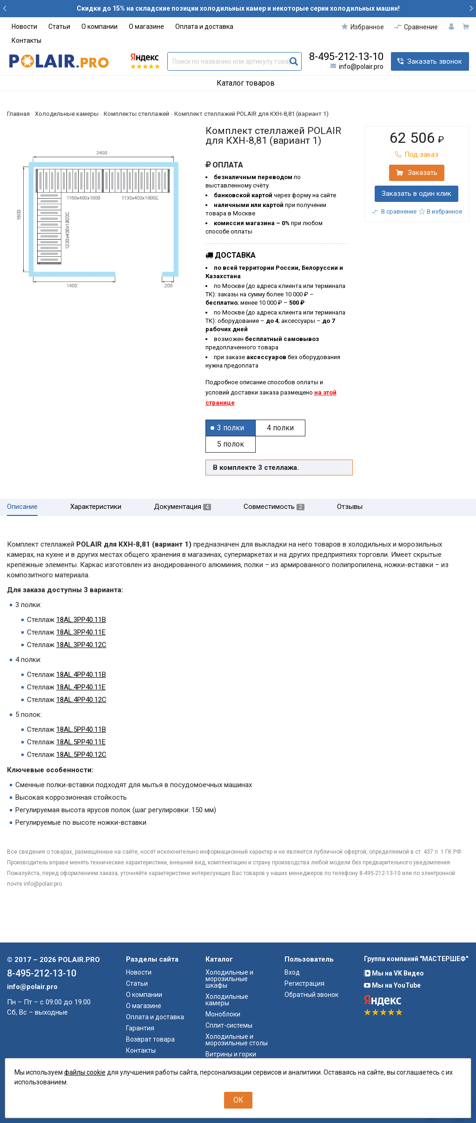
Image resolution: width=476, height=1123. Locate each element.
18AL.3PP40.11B (81, 619)
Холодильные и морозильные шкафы (229, 979)
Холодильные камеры (226, 999)
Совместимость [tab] (274, 506)
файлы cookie (85, 1072)
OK (238, 1100)
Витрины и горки (230, 1054)
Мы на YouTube (392, 985)
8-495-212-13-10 (346, 56)
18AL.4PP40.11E (81, 687)
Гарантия (140, 1028)
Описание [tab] (22, 506)
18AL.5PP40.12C (81, 754)
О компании (99, 26)
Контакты (26, 40)
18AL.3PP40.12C (81, 645)
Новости (24, 26)
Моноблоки (222, 1014)
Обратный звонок (311, 994)
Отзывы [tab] (350, 506)
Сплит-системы (228, 1025)
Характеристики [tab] (95, 506)
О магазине (146, 26)
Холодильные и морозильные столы (236, 1039)
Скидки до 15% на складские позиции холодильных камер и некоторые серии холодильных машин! (238, 8)
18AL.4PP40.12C (81, 699)
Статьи (59, 26)
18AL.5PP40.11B (81, 729)
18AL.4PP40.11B (81, 674)
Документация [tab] (182, 506)
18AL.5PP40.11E (81, 742)
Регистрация (304, 983)
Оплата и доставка (204, 26)
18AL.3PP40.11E (81, 632)
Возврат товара (150, 1039)
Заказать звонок (434, 61)
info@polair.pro (361, 66)
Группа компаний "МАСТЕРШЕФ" (416, 959)
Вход (292, 972)
